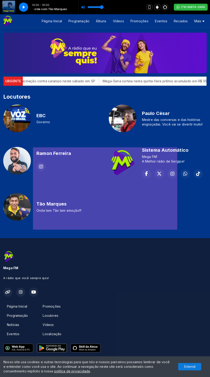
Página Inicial (52, 21)
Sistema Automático (165, 150)
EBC (41, 115)
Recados (181, 21)
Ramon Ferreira (53, 153)
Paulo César (156, 113)
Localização (52, 334)
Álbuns (101, 21)
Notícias (13, 325)
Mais (199, 21)
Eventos (161, 21)
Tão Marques (51, 204)
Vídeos (118, 21)
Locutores (50, 315)
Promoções (139, 21)
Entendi (189, 366)
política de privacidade (72, 371)
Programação (78, 21)
